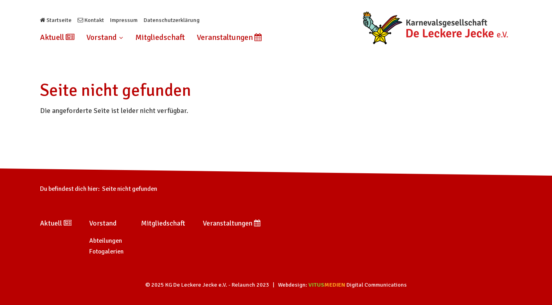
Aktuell (57, 37)
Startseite (56, 20)
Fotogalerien (106, 251)
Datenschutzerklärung (172, 20)
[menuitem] (60, 38)
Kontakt (91, 20)
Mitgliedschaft (160, 37)
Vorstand (104, 37)
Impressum (124, 20)
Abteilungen (105, 241)
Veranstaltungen (229, 37)
